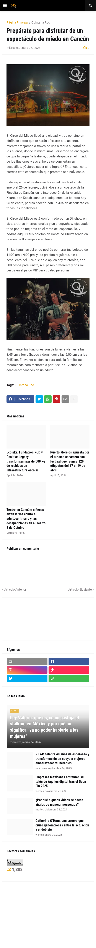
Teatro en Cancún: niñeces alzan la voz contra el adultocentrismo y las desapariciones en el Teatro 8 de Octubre (26, 519)
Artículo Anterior (15, 589)
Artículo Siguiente (80, 589)
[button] (5, 5)
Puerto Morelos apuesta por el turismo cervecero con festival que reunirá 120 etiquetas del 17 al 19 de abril (69, 461)
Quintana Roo (40, 22)
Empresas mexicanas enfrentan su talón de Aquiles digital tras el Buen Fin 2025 (61, 781)
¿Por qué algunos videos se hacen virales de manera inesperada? (59, 802)
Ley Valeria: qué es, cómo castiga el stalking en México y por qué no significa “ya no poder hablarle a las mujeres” (44, 727)
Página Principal (17, 22)
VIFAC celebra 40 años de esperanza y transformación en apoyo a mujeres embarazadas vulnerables (62, 758)
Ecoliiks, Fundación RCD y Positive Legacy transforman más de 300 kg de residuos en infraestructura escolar (26, 461)
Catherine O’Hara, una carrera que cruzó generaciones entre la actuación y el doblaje (62, 825)
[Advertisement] (26, 618)
